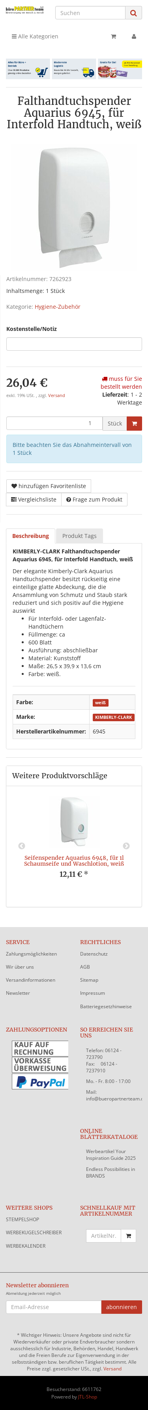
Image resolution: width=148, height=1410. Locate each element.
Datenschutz (94, 953)
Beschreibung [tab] (30, 536)
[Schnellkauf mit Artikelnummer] (104, 1236)
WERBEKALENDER (25, 1246)
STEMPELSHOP (22, 1219)
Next (126, 846)
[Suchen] (90, 12)
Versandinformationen (30, 980)
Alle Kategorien (35, 36)
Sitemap (89, 980)
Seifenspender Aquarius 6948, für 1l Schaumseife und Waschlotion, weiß (74, 860)
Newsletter (18, 993)
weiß (100, 702)
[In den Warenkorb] (134, 423)
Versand (56, 395)
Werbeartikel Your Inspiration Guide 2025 (111, 1154)
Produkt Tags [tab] (79, 536)
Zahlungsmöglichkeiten (31, 953)
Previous (21, 846)
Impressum (92, 993)
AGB (85, 966)
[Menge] (54, 423)
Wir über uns (20, 966)
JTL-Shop (87, 1396)
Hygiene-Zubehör (58, 306)
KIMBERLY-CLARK (113, 717)
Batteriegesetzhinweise (106, 1006)
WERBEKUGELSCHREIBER (34, 1232)
